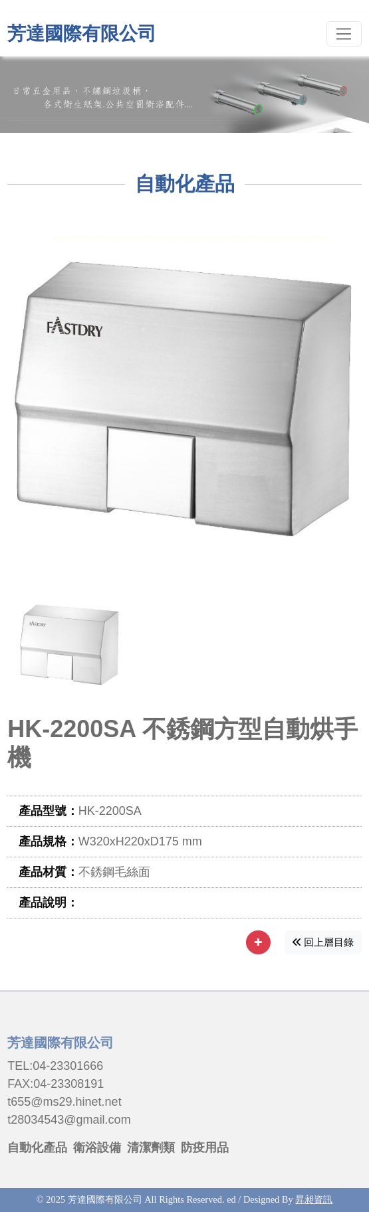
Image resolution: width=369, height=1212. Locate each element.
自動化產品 (37, 1147)
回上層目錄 (323, 942)
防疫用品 (205, 1147)
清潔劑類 (151, 1147)
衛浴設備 (97, 1147)
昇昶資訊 (313, 1199)
